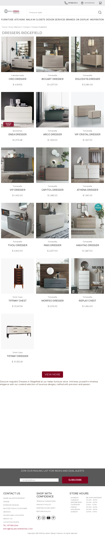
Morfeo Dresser (52, 300)
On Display (82, 19)
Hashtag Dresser (87, 245)
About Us (7, 519)
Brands (70, 19)
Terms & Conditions (46, 501)
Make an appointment (14, 498)
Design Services (55, 19)
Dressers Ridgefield (39, 27)
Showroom (87, 3)
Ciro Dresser (17, 79)
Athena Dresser (87, 190)
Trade (6, 502)
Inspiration (97, 19)
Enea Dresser (17, 134)
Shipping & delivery (46, 508)
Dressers (26, 27)
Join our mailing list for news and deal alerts (52, 471)
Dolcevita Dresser (87, 79)
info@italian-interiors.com (18, 529)
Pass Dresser (52, 245)
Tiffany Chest (17, 300)
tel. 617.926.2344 (10, 525)
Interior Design (11, 505)
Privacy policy (44, 505)
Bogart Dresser (52, 79)
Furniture (7, 19)
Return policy (44, 511)
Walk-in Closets (35, 19)
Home (4, 27)
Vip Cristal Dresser (87, 134)
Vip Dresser (17, 190)
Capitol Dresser (52, 190)
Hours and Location (13, 515)
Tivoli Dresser (17, 245)
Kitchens (19, 19)
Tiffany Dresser (17, 356)
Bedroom (18, 27)
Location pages (11, 522)
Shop (10, 27)
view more (52, 374)
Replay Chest (87, 300)
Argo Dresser (52, 134)
